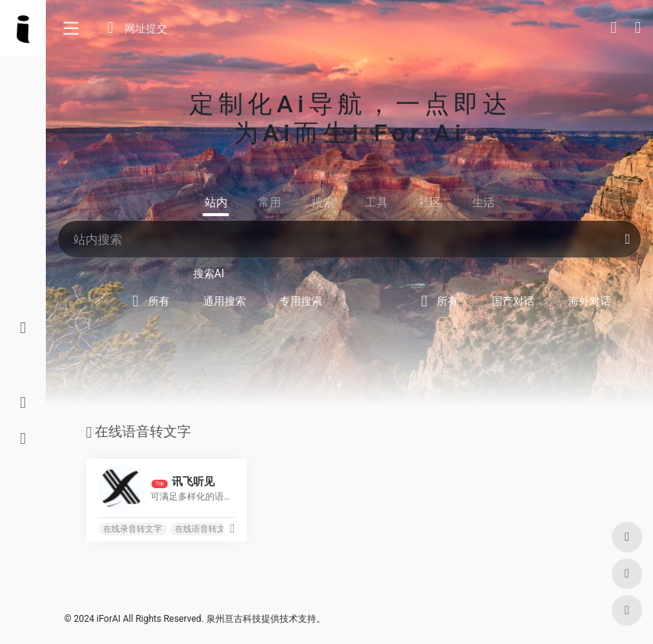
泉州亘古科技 (233, 618)
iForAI (108, 618)
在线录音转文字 (132, 529)
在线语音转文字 (204, 529)
